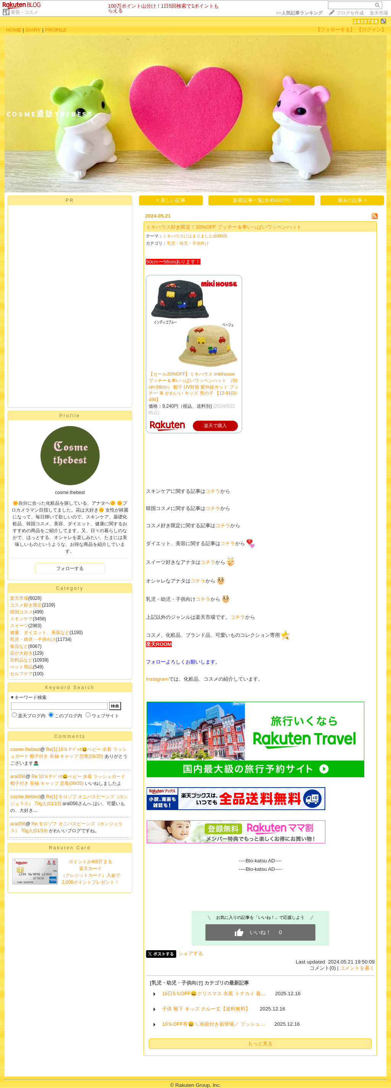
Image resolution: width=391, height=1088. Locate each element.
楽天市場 (379, 13)
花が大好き (21, 653)
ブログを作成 (350, 13)
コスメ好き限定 (26, 605)
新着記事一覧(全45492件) (261, 200)
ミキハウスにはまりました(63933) (195, 236)
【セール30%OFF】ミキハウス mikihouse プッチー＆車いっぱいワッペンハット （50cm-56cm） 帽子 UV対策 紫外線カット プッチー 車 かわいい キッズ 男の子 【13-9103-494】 (193, 386)
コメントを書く (357, 968)
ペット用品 (21, 667)
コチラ (212, 491)
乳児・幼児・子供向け (33, 639)
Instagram (157, 679)
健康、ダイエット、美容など (39, 632)
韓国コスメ (21, 612)
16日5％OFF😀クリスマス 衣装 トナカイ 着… (214, 993)
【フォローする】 (335, 29)
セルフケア (21, 673)
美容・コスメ (24, 12)
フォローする (70, 568)
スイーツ (19, 625)
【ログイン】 (371, 29)
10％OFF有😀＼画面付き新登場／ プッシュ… (213, 1024)
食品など (19, 646)
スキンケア (21, 618)
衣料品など (21, 660)
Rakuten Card (70, 848)
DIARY (33, 30)
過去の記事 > (352, 200)
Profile (69, 415)
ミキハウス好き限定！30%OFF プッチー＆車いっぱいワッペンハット (224, 227)
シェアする (190, 953)
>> (299, 13)
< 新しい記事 (171, 200)
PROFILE (56, 30)
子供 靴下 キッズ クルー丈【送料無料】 (206, 1009)
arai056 (18, 776)
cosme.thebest (25, 749)
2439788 (366, 21)
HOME (13, 30)
